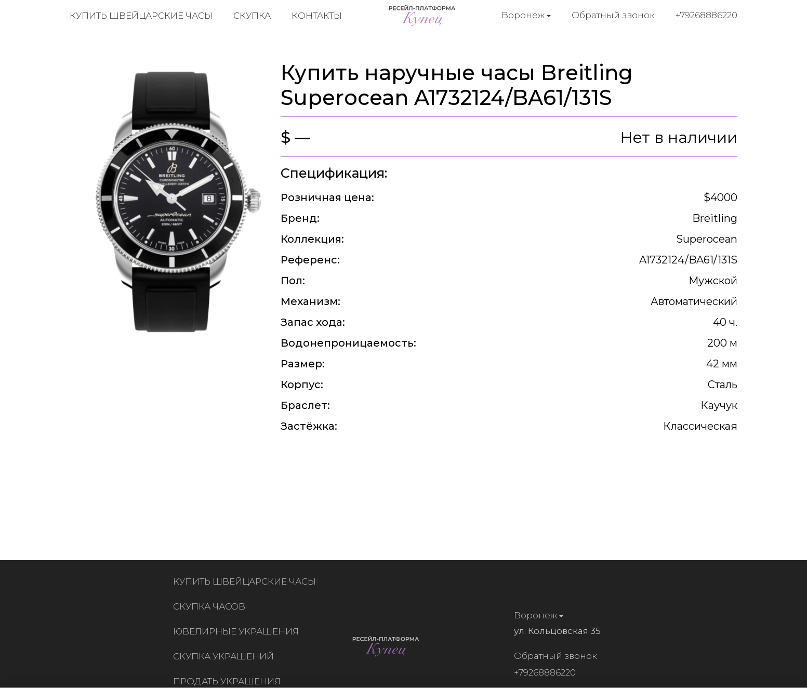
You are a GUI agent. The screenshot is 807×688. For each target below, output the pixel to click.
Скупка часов (211, 606)
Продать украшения (229, 681)
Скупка (252, 15)
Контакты (317, 15)
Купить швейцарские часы (141, 15)
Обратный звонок (613, 15)
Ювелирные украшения (238, 631)
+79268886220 (706, 15)
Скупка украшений (225, 656)
